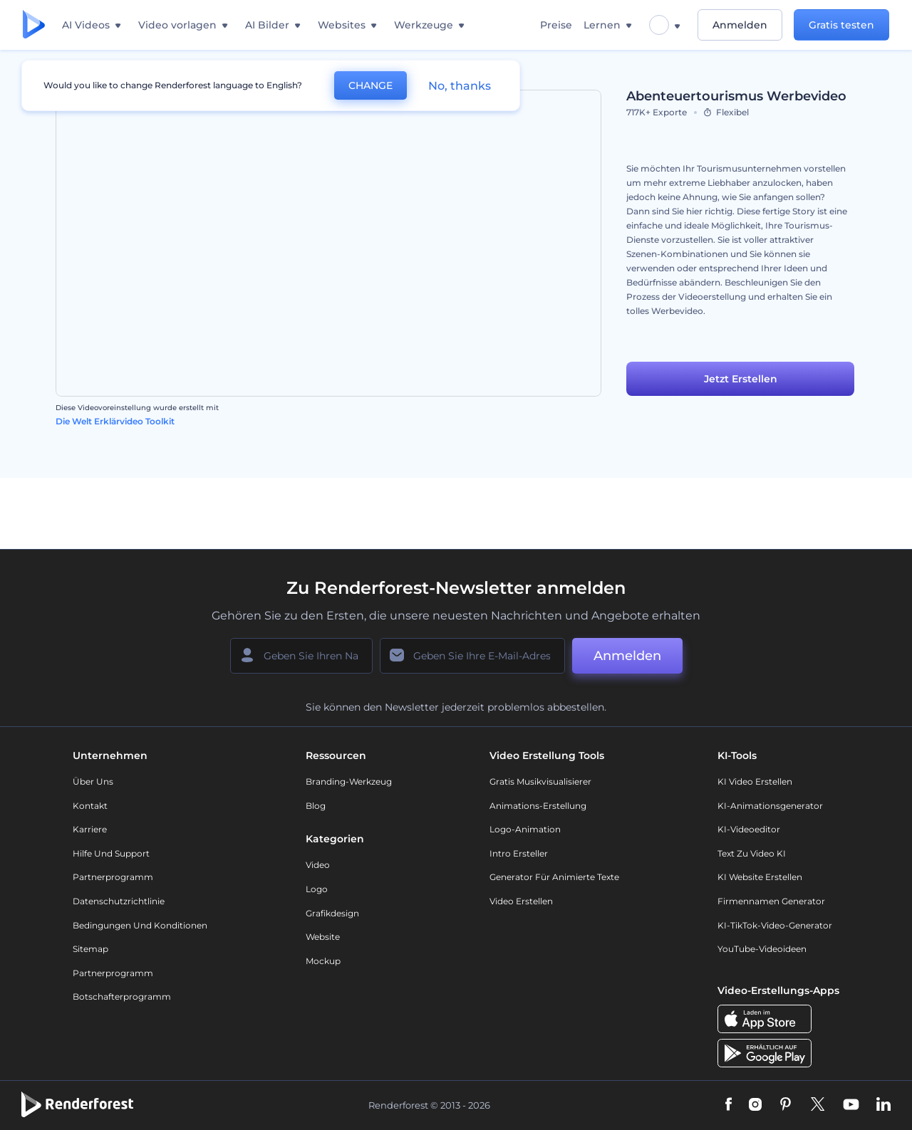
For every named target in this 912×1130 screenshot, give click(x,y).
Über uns (93, 781)
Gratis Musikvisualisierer (540, 781)
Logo (317, 889)
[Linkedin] (883, 1105)
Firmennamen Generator (771, 901)
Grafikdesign (332, 913)
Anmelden (739, 25)
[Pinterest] (785, 1105)
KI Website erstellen (759, 877)
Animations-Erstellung (537, 805)
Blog (316, 805)
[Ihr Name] (301, 656)
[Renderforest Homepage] (34, 25)
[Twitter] (817, 1105)
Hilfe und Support (111, 853)
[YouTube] (851, 1105)
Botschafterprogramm (122, 996)
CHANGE (370, 85)
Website (323, 936)
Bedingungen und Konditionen (140, 925)
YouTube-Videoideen (762, 948)
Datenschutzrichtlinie (119, 901)
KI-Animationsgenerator (770, 805)
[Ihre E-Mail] (472, 656)
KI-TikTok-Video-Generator (774, 925)
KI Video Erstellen (754, 781)
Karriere (90, 829)
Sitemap (90, 948)
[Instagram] (755, 1105)
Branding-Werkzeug (349, 781)
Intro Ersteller (518, 853)
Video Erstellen (521, 901)
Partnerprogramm (113, 877)
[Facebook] (728, 1105)
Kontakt (90, 805)
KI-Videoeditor (748, 829)
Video (318, 864)
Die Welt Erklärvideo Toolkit (115, 421)
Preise (556, 25)
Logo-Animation (525, 829)
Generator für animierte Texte (554, 877)
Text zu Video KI (751, 853)
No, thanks (459, 86)
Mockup (323, 961)
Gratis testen (841, 25)
